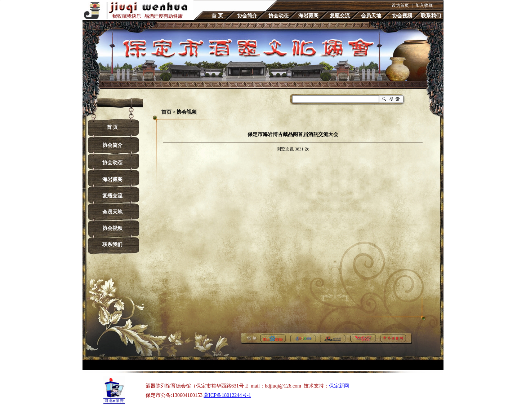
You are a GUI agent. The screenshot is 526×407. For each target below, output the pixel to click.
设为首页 (400, 5)
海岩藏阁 (308, 15)
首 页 (217, 15)
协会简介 (247, 15)
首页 (166, 112)
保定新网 (339, 386)
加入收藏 (424, 5)
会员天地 (371, 15)
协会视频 (402, 15)
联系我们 (431, 15)
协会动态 (278, 15)
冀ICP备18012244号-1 (227, 395)
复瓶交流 (340, 15)
